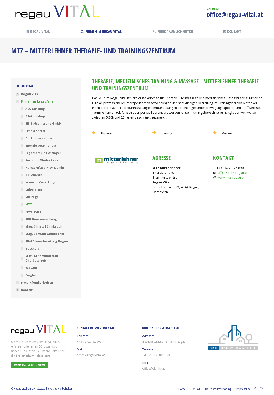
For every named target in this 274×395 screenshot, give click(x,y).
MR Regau (32, 197)
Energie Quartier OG (40, 145)
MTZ (28, 204)
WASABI (31, 268)
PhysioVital (33, 212)
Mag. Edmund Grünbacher (44, 234)
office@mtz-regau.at (232, 172)
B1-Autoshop (35, 116)
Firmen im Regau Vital (35, 101)
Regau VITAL (30, 94)
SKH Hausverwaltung (41, 219)
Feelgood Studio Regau (42, 160)
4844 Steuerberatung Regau (46, 241)
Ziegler (30, 275)
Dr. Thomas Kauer (38, 138)
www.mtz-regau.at (230, 177)
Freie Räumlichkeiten (37, 282)
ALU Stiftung (35, 109)
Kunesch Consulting (40, 182)
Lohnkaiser (33, 190)
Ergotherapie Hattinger (43, 153)
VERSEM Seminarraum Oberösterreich (41, 258)
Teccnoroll (33, 248)
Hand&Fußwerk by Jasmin (44, 168)
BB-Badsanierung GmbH (43, 123)
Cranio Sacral (35, 131)
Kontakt (27, 290)
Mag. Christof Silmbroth (43, 226)
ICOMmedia (34, 175)
